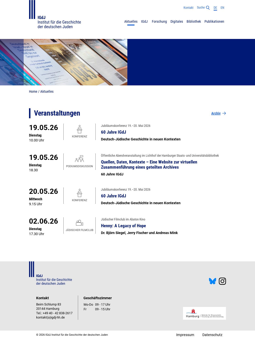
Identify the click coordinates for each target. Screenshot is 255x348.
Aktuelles (47, 91)
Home (33, 91)
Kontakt (188, 7)
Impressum (185, 335)
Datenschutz (212, 335)
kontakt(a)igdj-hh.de (50, 317)
